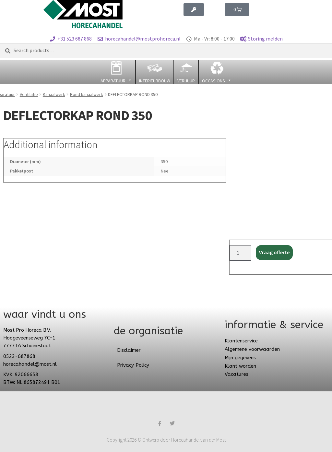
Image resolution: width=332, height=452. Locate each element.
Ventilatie (29, 94)
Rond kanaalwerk (86, 94)
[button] (116, 72)
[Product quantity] (241, 253)
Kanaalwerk (54, 94)
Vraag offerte (274, 252)
